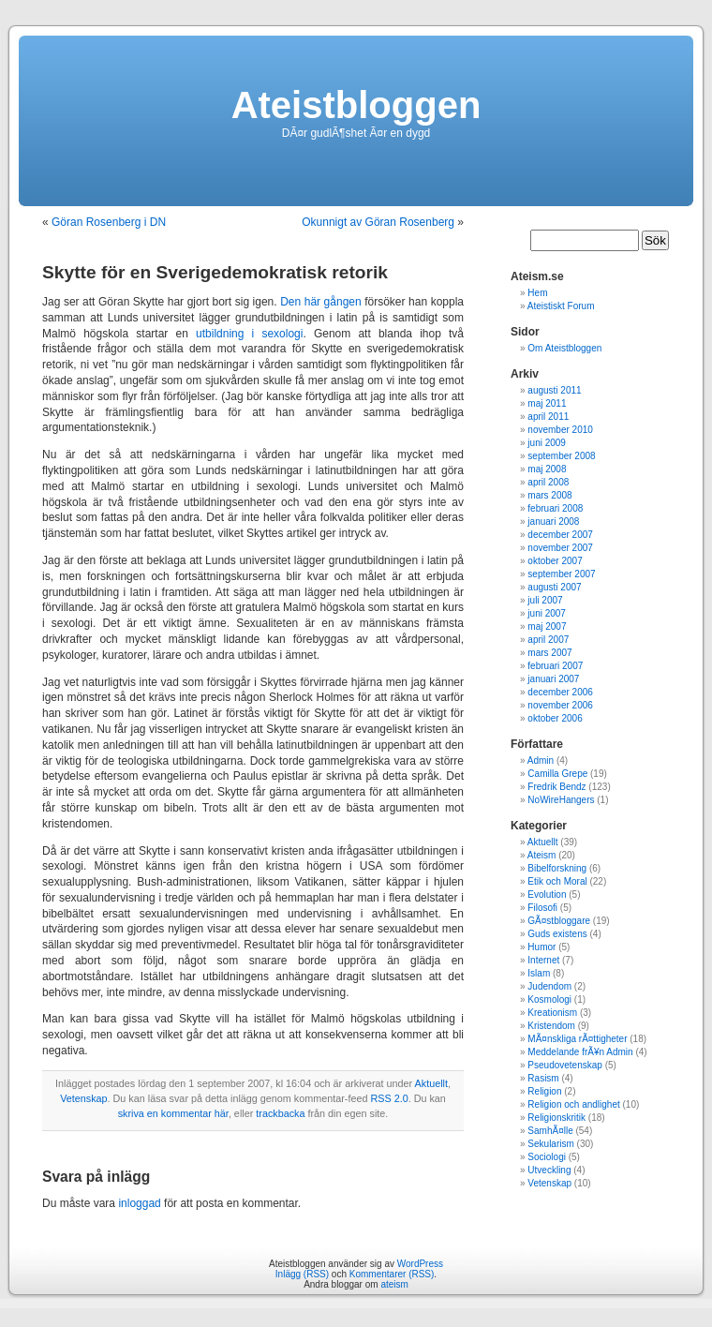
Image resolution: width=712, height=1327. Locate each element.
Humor (541, 947)
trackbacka (280, 1113)
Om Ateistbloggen (564, 348)
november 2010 (560, 430)
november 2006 (560, 705)
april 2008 (548, 482)
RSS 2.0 (389, 1098)
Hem (537, 293)
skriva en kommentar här (173, 1113)
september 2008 (561, 456)
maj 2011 (546, 403)
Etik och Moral (556, 881)
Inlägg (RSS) (302, 1274)
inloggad (139, 1203)
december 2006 (560, 692)
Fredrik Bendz (556, 787)
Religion (544, 1091)
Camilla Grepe (557, 773)
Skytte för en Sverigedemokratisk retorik (215, 272)
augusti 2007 (554, 587)
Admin (540, 760)
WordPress (420, 1264)
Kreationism (552, 1012)
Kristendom (551, 1026)
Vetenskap (83, 1098)
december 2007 (560, 534)
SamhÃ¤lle (549, 1131)
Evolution (546, 894)
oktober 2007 (554, 561)
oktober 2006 (554, 718)
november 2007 (560, 548)
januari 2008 (553, 521)
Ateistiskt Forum (561, 306)
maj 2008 (546, 469)
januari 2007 (553, 679)
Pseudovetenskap (564, 1065)
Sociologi (546, 1157)
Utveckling (549, 1170)
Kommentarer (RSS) (392, 1274)
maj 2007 (546, 626)
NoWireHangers (560, 800)
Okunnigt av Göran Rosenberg (378, 222)
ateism (394, 1284)
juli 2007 (544, 600)
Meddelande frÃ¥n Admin (579, 1052)
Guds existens (556, 934)
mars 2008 (549, 495)
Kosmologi (549, 999)
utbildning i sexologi (249, 333)
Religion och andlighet (573, 1104)
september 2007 (561, 574)
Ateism (541, 855)
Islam (538, 973)
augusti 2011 (554, 390)
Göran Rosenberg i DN (109, 222)
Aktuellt (431, 1083)
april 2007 (548, 639)
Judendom (549, 986)
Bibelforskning (556, 868)
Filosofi (542, 907)
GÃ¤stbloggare (558, 921)
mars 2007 (549, 653)
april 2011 (548, 416)
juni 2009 (546, 443)
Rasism (542, 1078)
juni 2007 (546, 613)
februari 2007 (555, 666)
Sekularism (550, 1144)
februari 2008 (555, 508)
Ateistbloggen (356, 105)
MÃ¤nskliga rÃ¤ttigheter (577, 1039)
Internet (543, 960)
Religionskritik (556, 1117)
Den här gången (320, 301)
